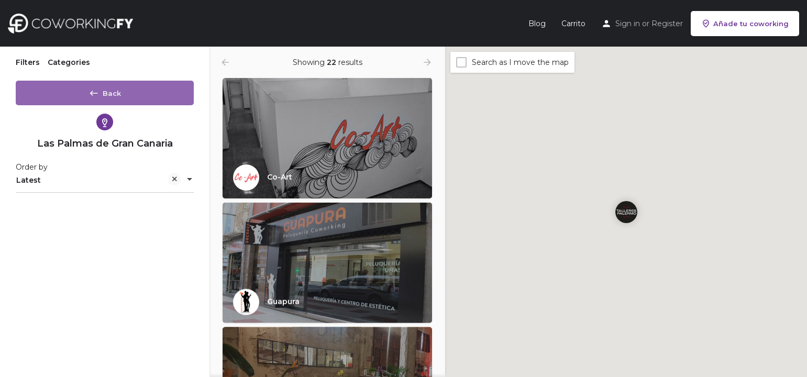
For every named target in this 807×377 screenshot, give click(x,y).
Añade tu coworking (745, 23)
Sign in (627, 23)
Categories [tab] (69, 62)
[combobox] (105, 183)
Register (667, 23)
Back (105, 91)
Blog (537, 23)
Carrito (573, 23)
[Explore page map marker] (626, 212)
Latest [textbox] (98, 184)
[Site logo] (73, 22)
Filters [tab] (28, 62)
